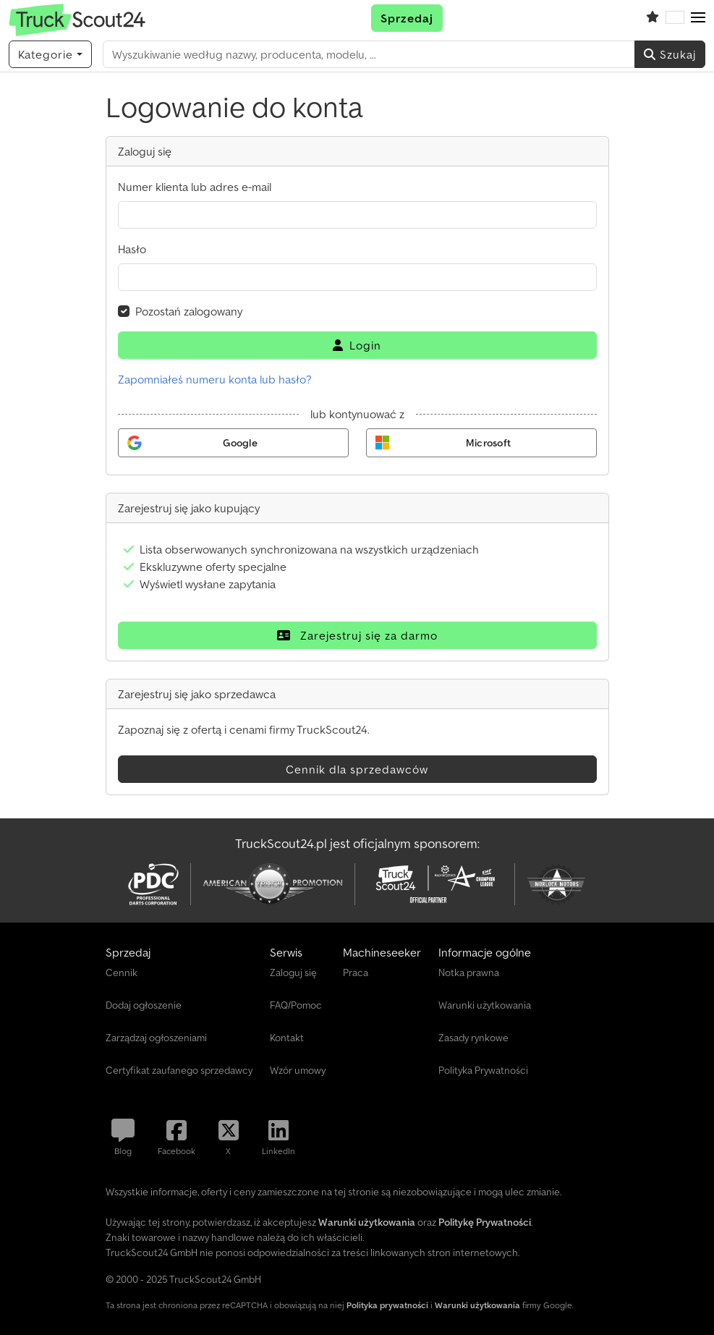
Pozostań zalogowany (188, 311)
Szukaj (670, 54)
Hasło (132, 249)
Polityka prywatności (387, 1305)
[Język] (675, 18)
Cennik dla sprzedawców (357, 769)
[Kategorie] (50, 54)
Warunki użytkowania (477, 1305)
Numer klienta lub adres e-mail (194, 186)
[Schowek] (652, 18)
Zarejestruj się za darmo (357, 635)
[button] (698, 18)
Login (357, 345)
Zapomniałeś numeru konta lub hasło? (215, 379)
